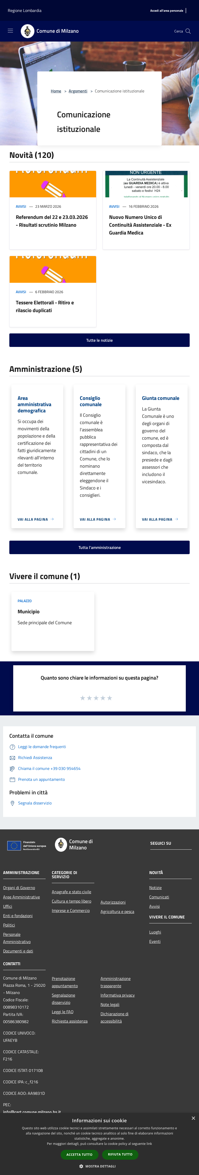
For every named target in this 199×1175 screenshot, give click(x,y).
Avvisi (21, 206)
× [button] (193, 1118)
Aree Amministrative (21, 897)
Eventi (155, 941)
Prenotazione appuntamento (65, 982)
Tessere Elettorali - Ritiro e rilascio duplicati (45, 306)
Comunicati (159, 897)
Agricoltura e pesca (117, 911)
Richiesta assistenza (70, 1021)
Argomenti (78, 91)
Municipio (29, 611)
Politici (9, 925)
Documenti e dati (18, 951)
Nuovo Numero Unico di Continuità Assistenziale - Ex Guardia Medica (140, 225)
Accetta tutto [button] (80, 1154)
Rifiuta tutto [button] (120, 1154)
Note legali (110, 1004)
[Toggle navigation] (10, 31)
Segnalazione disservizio (63, 998)
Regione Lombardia (24, 10)
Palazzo (25, 600)
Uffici (7, 906)
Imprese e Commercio (71, 910)
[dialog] (99, 1144)
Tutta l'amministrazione (100, 547)
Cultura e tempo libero (71, 901)
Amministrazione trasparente (116, 982)
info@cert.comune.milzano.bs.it (32, 1112)
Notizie (155, 887)
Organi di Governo (19, 887)
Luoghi (155, 932)
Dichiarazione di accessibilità (115, 1017)
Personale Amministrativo (17, 938)
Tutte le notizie (99, 340)
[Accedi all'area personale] (166, 10)
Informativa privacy (118, 995)
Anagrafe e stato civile (71, 892)
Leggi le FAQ (63, 1012)
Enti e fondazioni (18, 915)
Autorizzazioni (113, 902)
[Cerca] (188, 31)
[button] (99, 1166)
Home (56, 91)
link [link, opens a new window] (149, 1144)
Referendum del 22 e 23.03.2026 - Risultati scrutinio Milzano (52, 221)
